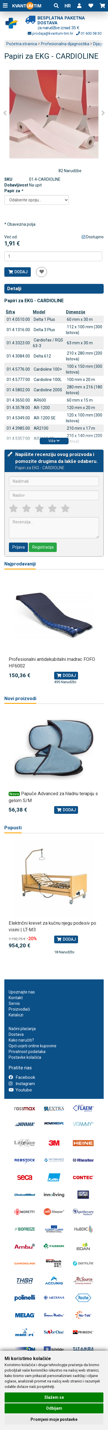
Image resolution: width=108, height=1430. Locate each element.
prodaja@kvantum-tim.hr (50, 33)
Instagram (22, 1083)
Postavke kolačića (25, 1057)
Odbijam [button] (54, 1408)
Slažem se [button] (54, 1397)
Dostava (16, 1034)
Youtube (20, 1090)
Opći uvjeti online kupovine (32, 1046)
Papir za (13, 190)
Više (54, 441)
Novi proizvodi (20, 698)
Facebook (22, 1077)
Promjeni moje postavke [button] (54, 1419)
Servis (14, 1003)
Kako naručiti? (21, 1040)
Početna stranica (21, 44)
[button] (79, 5)
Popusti (13, 827)
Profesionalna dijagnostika (65, 44)
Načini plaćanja (22, 1028)
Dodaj (18, 272)
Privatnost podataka (27, 1051)
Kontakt (16, 997)
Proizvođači (19, 1009)
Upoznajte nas (22, 992)
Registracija (43, 547)
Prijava (18, 547)
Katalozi (16, 1015)
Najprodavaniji (20, 564)
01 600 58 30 (88, 33)
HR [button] (68, 6)
